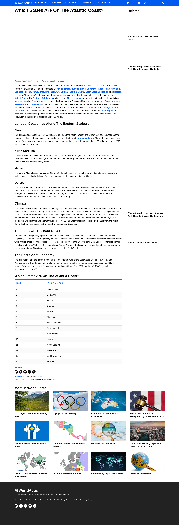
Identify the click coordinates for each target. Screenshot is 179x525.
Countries (56, 3)
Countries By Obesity (140, 474)
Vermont (19, 114)
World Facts (38, 376)
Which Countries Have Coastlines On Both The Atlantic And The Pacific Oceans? (146, 216)
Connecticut (21, 92)
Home (17, 500)
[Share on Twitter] (25, 372)
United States (21, 98)
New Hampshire (88, 89)
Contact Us (24, 500)
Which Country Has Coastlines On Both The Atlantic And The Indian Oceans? (144, 69)
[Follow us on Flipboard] (16, 506)
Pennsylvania (74, 98)
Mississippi (20, 104)
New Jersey (33, 92)
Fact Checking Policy (57, 500)
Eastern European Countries (67, 474)
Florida (104, 92)
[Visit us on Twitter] (25, 506)
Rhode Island (103, 89)
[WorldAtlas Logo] (24, 3)
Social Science (103, 3)
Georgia (117, 92)
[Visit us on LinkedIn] (34, 506)
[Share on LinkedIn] (34, 372)
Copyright (38, 500)
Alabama (115, 101)
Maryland (44, 92)
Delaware (55, 92)
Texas (107, 101)
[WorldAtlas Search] (163, 3)
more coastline (85, 138)
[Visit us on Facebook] (21, 506)
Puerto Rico (24, 111)
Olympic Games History (64, 413)
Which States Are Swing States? (143, 243)
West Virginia (107, 111)
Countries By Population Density (107, 474)
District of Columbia (43, 98)
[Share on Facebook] (20, 372)
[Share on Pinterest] (29, 372)
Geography (71, 3)
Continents (41, 3)
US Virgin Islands (110, 107)
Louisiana (36, 104)
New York (115, 89)
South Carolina (76, 92)
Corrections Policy (72, 500)
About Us (46, 500)
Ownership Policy (86, 500)
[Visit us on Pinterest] (30, 506)
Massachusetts (71, 89)
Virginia (64, 92)
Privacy (31, 500)
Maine (60, 89)
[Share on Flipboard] (16, 372)
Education (86, 3)
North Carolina (93, 92)
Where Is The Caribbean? (103, 444)
